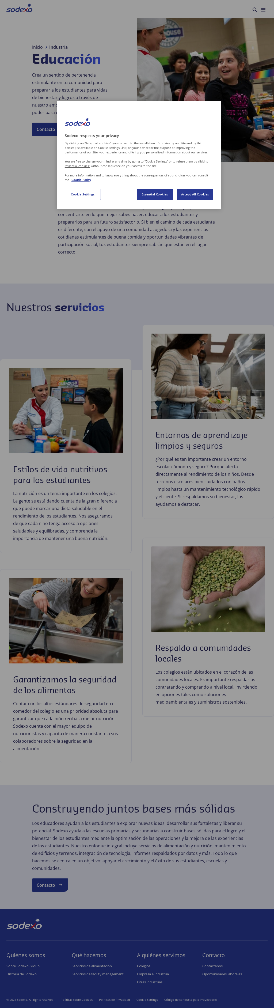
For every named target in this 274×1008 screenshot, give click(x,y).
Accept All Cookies (195, 194)
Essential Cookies (155, 194)
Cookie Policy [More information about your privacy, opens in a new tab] (81, 180)
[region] (139, 155)
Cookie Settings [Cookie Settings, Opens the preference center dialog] (83, 194)
